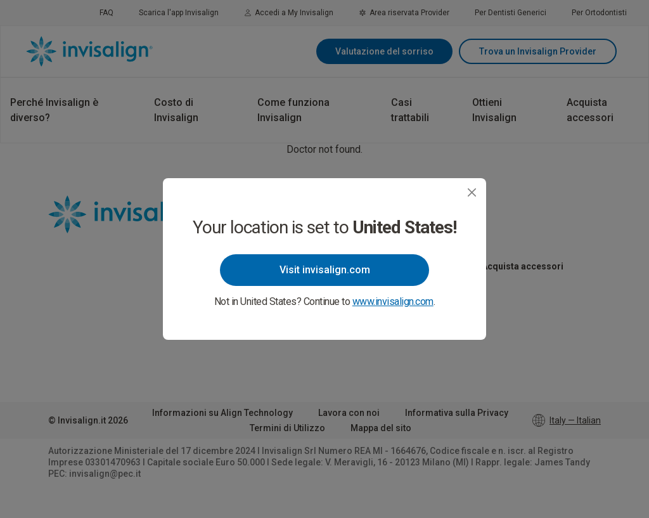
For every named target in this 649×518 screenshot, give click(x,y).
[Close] (472, 192)
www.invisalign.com (393, 301)
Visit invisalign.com (325, 270)
